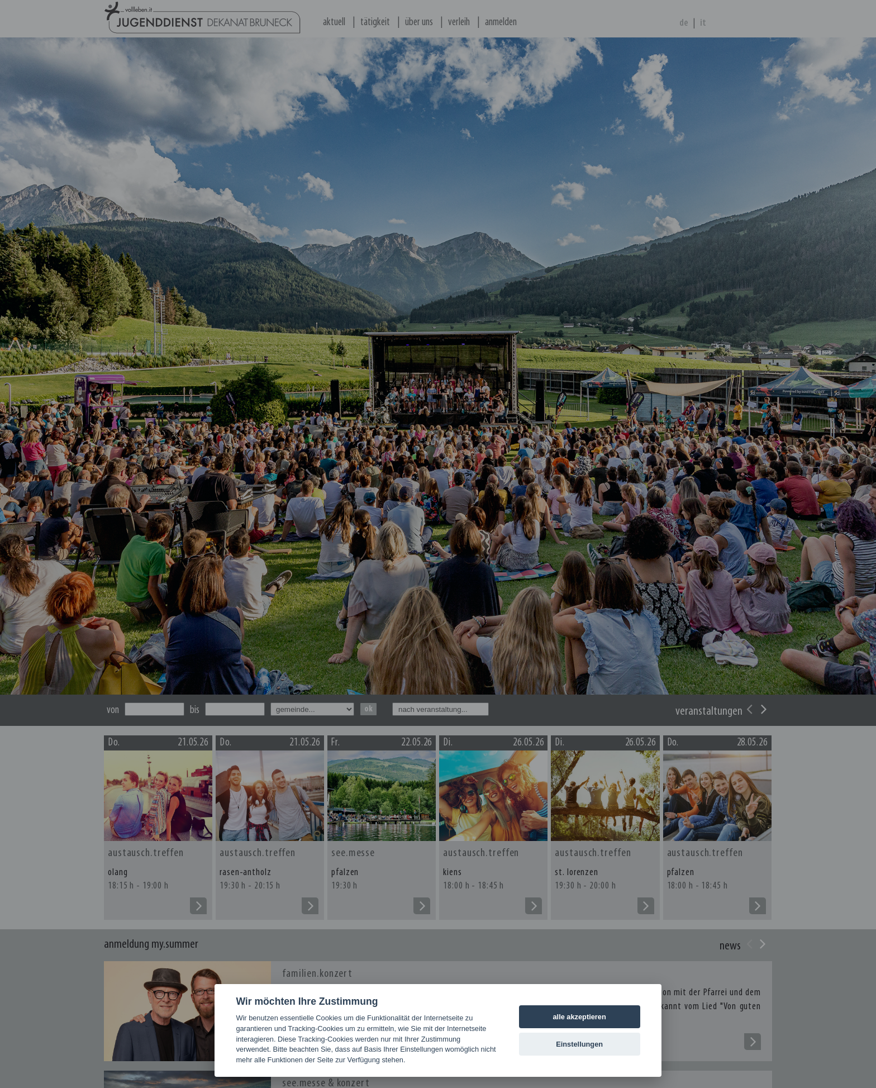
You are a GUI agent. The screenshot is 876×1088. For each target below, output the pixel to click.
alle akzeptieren (579, 1017)
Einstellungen (579, 1044)
